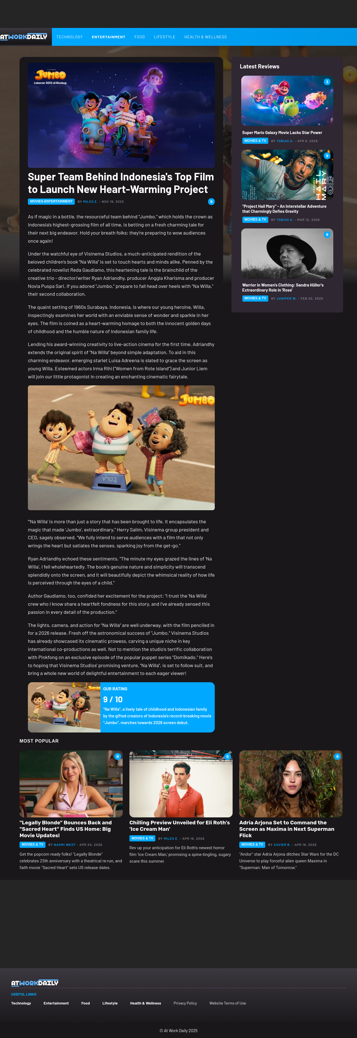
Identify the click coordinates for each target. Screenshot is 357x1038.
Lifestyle (164, 36)
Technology (69, 36)
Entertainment (109, 36)
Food (139, 36)
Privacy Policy (185, 1003)
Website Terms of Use (227, 1003)
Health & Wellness (205, 36)
